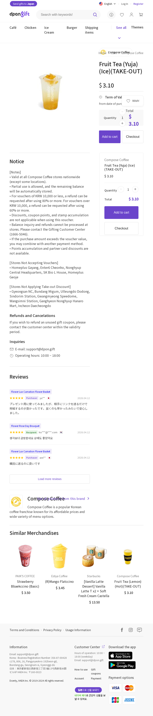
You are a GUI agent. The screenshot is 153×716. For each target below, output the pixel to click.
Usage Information (78, 630)
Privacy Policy (52, 630)
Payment (96, 678)
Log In (124, 3)
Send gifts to (23, 3)
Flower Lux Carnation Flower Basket (30, 391)
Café (114, 53)
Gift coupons (96, 671)
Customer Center (90, 646)
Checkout (132, 136)
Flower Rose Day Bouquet (25, 425)
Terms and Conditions (24, 630)
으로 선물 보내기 (88, 690)
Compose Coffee (132, 53)
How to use (81, 669)
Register (138, 3)
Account (79, 678)
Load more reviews (49, 479)
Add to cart (109, 136)
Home (102, 53)
